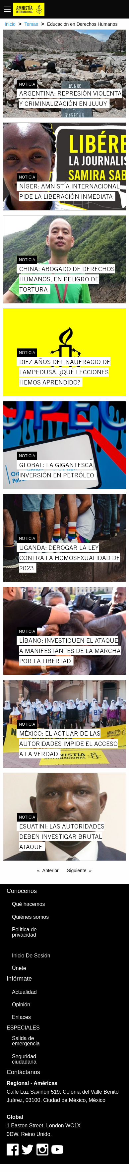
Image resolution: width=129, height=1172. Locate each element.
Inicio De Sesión (31, 955)
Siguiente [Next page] (76, 870)
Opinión (21, 1004)
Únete (19, 968)
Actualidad (24, 992)
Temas (31, 24)
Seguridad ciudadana (24, 1059)
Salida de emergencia (26, 1040)
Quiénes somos (30, 917)
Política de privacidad (24, 932)
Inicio (10, 24)
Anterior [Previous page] (50, 870)
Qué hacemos (28, 904)
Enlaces (21, 1017)
